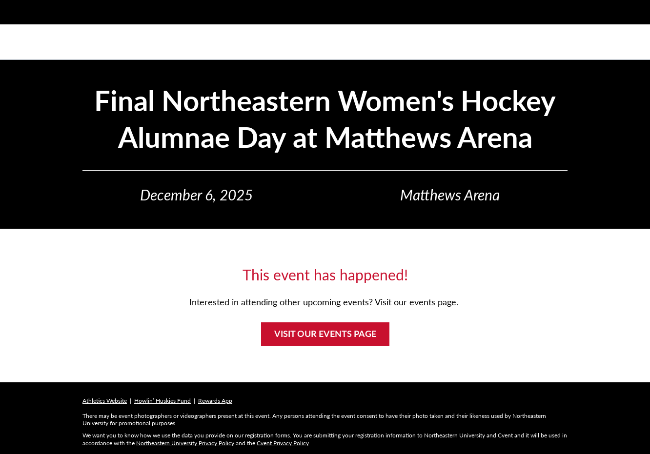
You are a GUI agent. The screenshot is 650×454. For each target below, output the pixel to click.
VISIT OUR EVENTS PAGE (325, 333)
